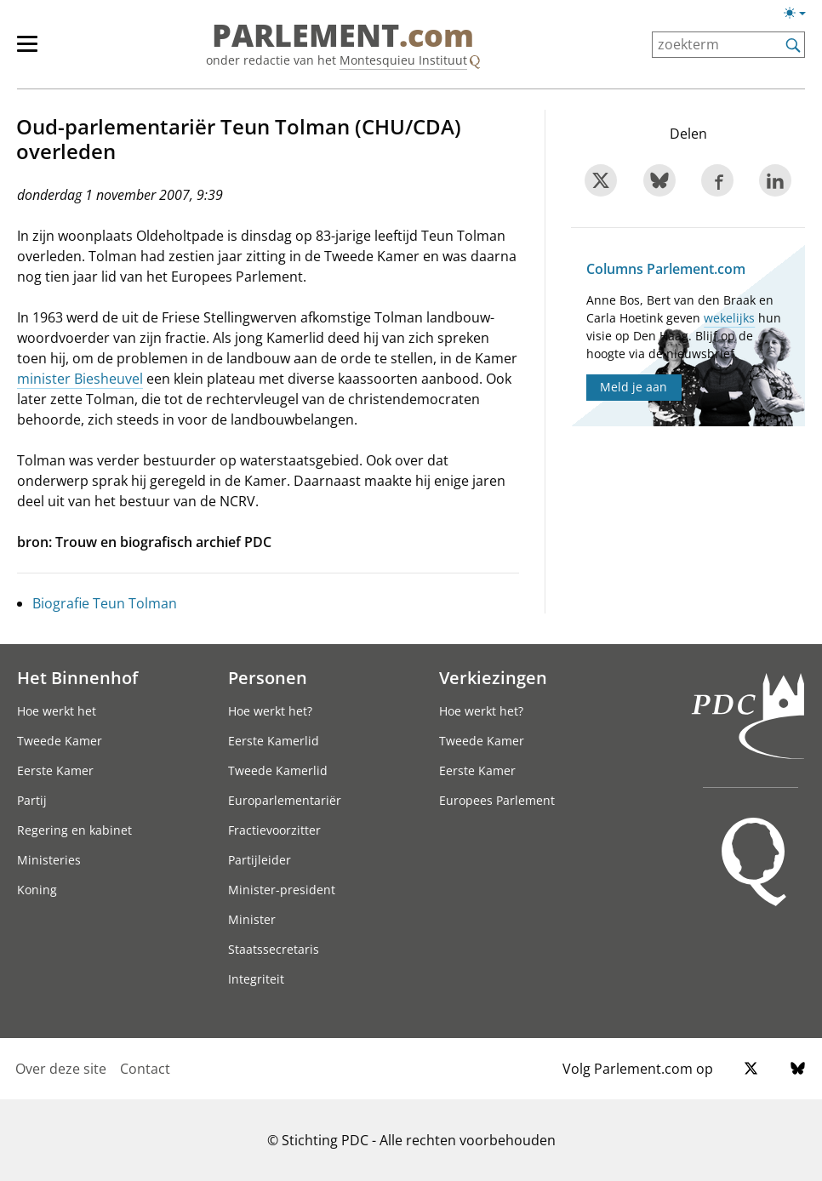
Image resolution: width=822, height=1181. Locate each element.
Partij (32, 800)
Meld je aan (633, 387)
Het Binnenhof (77, 677)
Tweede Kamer (59, 741)
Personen (267, 677)
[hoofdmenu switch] (27, 51)
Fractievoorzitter (274, 830)
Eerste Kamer (55, 770)
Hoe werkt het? (270, 711)
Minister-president (281, 889)
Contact (145, 1068)
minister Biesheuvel (80, 378)
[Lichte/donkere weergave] (800, 16)
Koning (37, 889)
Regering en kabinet (74, 830)
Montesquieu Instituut (403, 60)
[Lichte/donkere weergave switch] (800, 13)
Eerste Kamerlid (273, 741)
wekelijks (729, 318)
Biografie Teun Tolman (104, 603)
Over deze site (60, 1068)
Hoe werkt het (56, 711)
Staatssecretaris (273, 949)
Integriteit (256, 979)
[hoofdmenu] (35, 51)
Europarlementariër (284, 800)
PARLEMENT (343, 35)
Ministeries (49, 860)
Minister (252, 919)
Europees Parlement (497, 800)
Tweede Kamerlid (278, 770)
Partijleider (259, 860)
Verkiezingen (493, 677)
